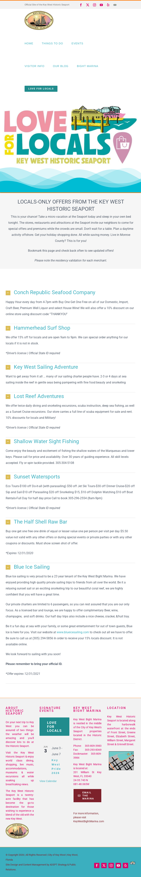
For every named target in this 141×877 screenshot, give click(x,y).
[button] (70, 292)
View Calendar (48, 781)
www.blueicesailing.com (73, 632)
